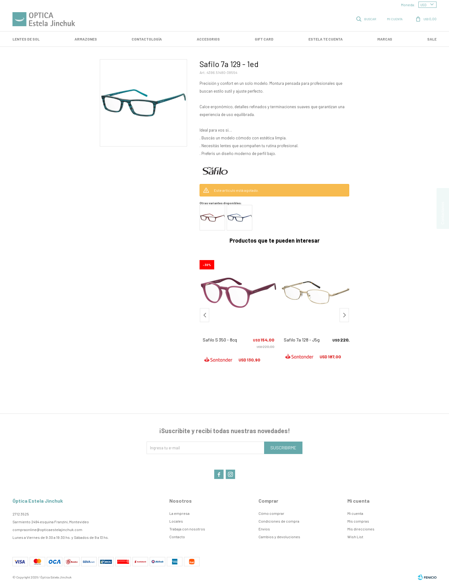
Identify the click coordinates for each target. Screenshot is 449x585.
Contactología (147, 39)
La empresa (179, 513)
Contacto (177, 536)
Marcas (384, 39)
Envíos (264, 529)
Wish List (355, 536)
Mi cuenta (355, 513)
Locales (176, 521)
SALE (432, 39)
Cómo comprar (271, 513)
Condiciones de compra (278, 521)
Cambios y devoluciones (279, 536)
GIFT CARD (264, 39)
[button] (344, 315)
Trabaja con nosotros (187, 529)
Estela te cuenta (325, 39)
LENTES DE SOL (26, 39)
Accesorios (208, 39)
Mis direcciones (360, 529)
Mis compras (358, 521)
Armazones (86, 39)
